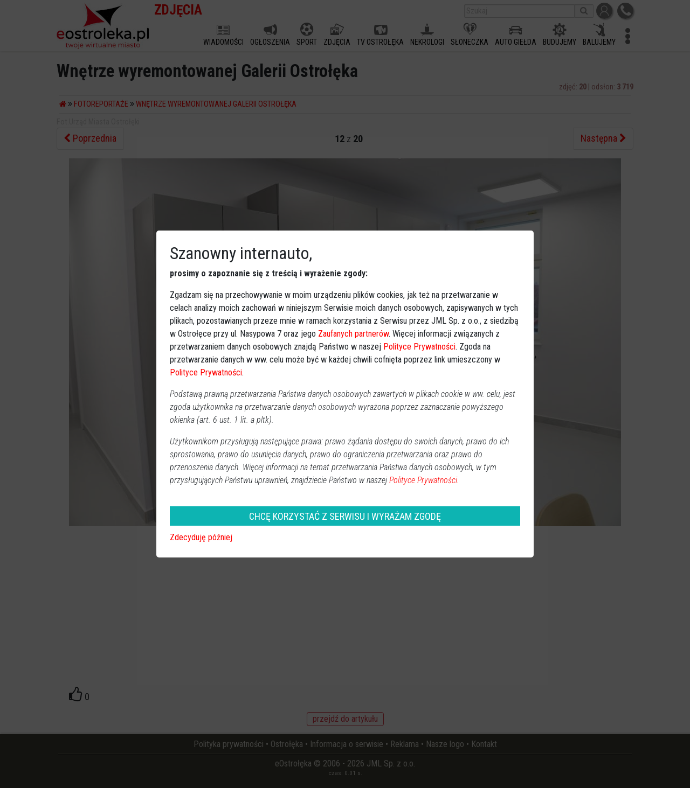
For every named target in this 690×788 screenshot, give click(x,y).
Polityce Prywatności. (424, 480)
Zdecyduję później (201, 537)
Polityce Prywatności (419, 346)
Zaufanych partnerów (353, 334)
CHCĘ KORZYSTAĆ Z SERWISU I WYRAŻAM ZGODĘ (345, 516)
